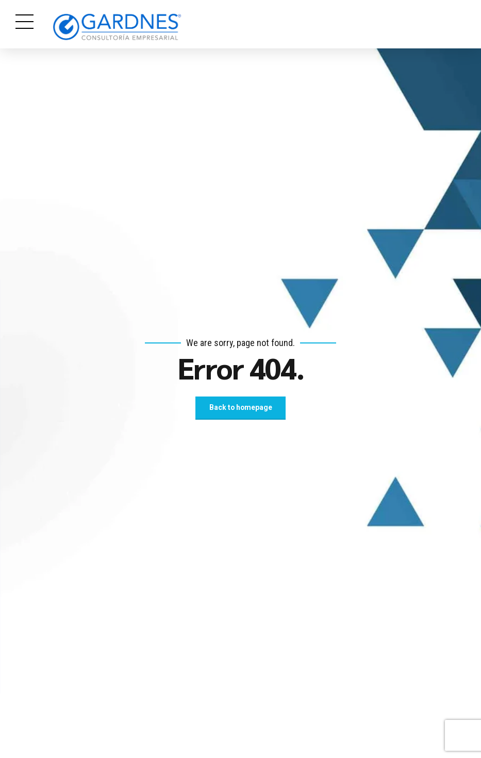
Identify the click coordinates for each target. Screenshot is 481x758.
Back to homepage (241, 408)
